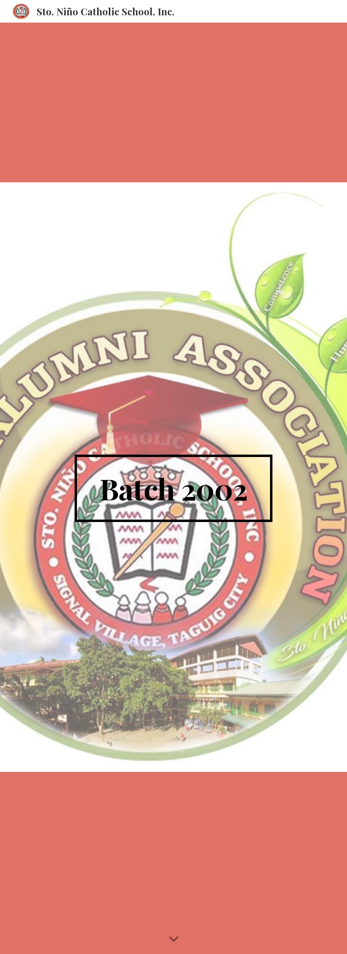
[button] (173, 939)
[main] (173, 488)
